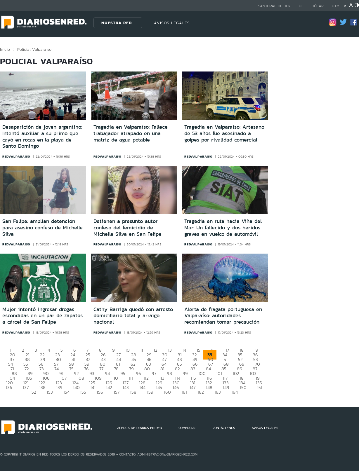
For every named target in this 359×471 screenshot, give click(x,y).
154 (66, 392)
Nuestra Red (116, 23)
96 (138, 373)
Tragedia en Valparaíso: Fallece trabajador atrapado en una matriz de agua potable (130, 133)
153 (50, 392)
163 (217, 392)
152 (33, 392)
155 (83, 392)
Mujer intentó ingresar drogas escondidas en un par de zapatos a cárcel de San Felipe (42, 316)
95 (122, 373)
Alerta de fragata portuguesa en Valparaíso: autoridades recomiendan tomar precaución (223, 316)
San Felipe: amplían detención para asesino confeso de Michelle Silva (42, 227)
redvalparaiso (16, 156)
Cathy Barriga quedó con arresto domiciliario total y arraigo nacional (133, 316)
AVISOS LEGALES (172, 23)
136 (9, 387)
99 (185, 373)
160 (167, 392)
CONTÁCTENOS (224, 427)
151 (259, 387)
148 (209, 387)
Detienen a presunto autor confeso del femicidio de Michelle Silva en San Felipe (127, 227)
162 (200, 392)
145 (159, 387)
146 (176, 387)
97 (154, 373)
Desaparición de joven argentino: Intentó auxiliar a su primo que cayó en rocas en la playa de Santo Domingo (42, 136)
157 (116, 392)
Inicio (5, 49)
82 (177, 369)
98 (169, 373)
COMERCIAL (187, 427)
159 (150, 392)
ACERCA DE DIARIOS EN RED (139, 427)
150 (243, 387)
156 (100, 392)
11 (141, 350)
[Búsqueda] (305, 23)
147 (192, 387)
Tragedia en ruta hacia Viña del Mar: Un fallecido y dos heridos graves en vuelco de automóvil (223, 227)
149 (226, 387)
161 (184, 392)
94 (107, 373)
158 (133, 392)
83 (192, 369)
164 (234, 392)
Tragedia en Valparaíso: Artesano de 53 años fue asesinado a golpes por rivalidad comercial (224, 133)
